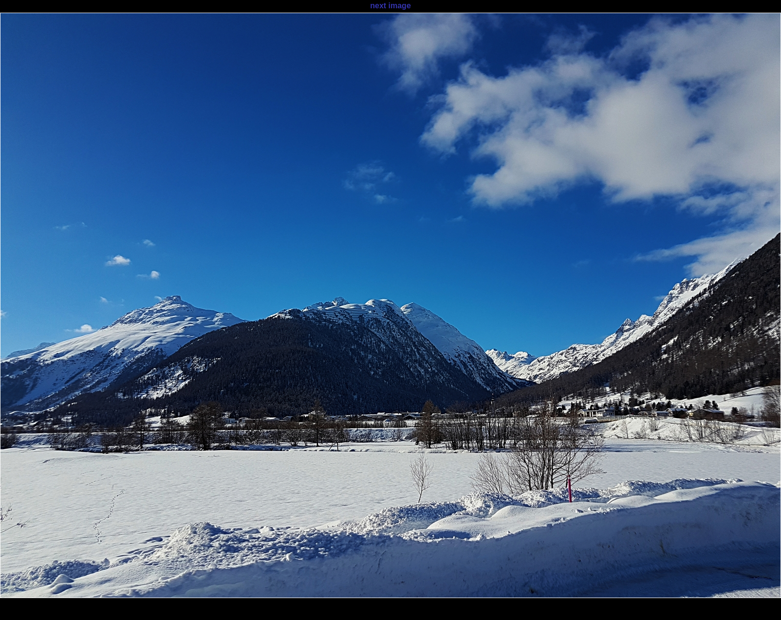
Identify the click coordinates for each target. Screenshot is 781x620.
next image (390, 5)
